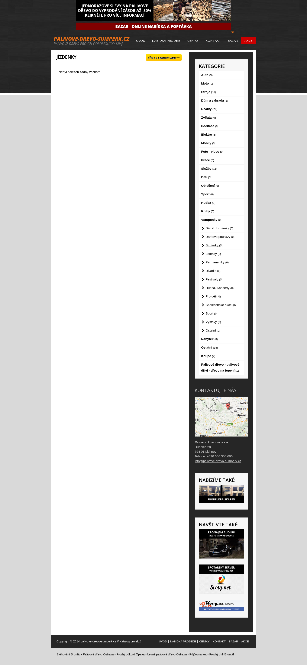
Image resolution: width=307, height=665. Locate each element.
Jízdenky (214, 245)
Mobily (208, 143)
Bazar (233, 40)
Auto (207, 75)
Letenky (213, 254)
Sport (207, 194)
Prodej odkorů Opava (130, 654)
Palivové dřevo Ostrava (98, 654)
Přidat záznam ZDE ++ (164, 57)
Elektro (208, 134)
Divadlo (213, 271)
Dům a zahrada (214, 100)
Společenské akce (221, 305)
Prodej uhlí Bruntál (221, 654)
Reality (209, 109)
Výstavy (213, 322)
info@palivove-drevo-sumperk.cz (218, 461)
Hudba (208, 202)
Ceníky (193, 40)
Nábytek (209, 339)
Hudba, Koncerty (220, 288)
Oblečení (210, 185)
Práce (207, 160)
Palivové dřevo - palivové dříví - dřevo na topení (220, 367)
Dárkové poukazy (220, 236)
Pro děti (213, 296)
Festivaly (214, 279)
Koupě (208, 356)
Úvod (140, 40)
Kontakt (213, 40)
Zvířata (208, 117)
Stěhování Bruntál (68, 654)
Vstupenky (211, 219)
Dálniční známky (219, 228)
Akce (248, 40)
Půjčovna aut (198, 654)
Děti (206, 177)
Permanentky (217, 262)
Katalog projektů (130, 641)
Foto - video (212, 151)
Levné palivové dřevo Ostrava (167, 654)
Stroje (208, 92)
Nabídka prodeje (166, 40)
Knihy (207, 211)
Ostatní (213, 330)
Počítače (210, 126)
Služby (209, 168)
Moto (207, 83)
